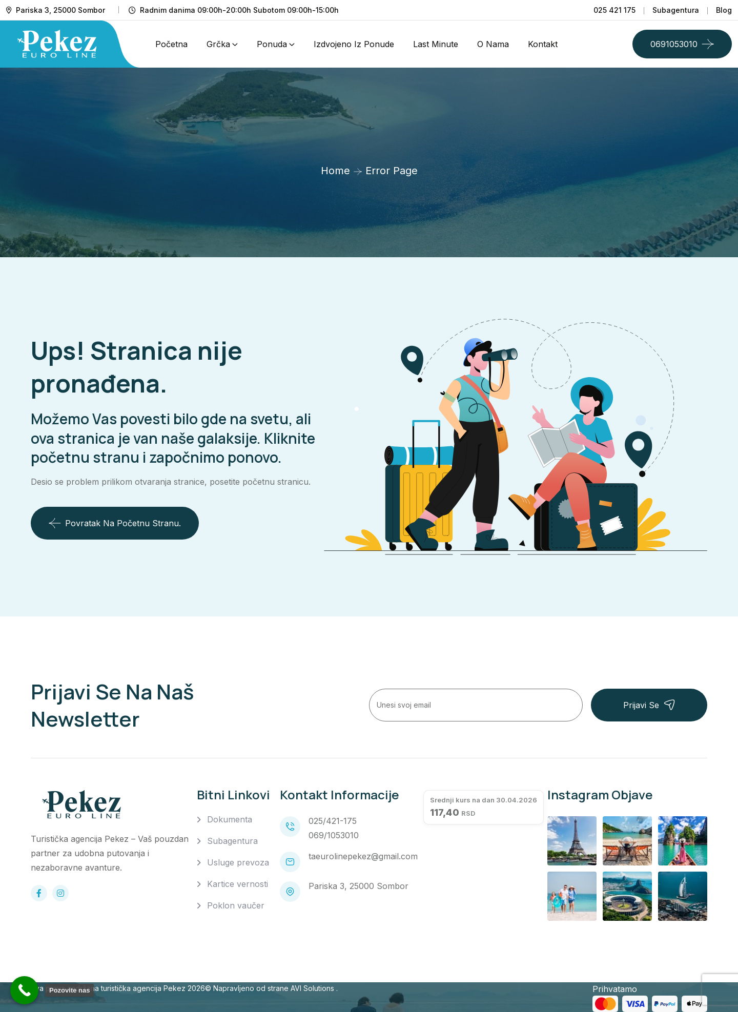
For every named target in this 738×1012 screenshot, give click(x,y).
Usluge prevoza (238, 862)
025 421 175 (614, 10)
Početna (171, 44)
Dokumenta (229, 819)
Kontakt (543, 44)
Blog (724, 10)
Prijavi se (649, 704)
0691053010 (674, 44)
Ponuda (272, 44)
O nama (493, 44)
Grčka (218, 44)
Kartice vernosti (237, 884)
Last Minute (435, 44)
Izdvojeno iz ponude (354, 44)
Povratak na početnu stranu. (115, 523)
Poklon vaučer (235, 905)
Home (335, 170)
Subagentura (675, 10)
